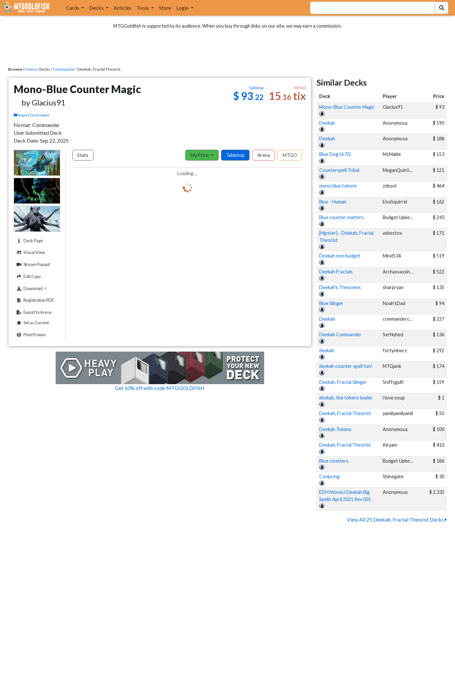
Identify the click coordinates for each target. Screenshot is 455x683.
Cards (73, 8)
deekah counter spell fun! (345, 366)
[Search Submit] (441, 8)
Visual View (30, 252)
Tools (143, 8)
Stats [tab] (82, 155)
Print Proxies (30, 335)
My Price (200, 155)
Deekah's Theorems (340, 287)
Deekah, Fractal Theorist (345, 413)
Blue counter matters (341, 217)
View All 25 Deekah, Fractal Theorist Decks (397, 519)
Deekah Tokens (335, 429)
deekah (326, 350)
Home (31, 69)
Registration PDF (34, 300)
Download (37, 288)
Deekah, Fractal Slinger (343, 382)
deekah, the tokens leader (346, 397)
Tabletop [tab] (235, 155)
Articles (122, 8)
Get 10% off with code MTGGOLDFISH (160, 388)
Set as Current (32, 323)
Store (165, 8)
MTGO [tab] (290, 155)
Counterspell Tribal (339, 170)
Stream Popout (32, 264)
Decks (97, 8)
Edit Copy (28, 276)
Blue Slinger (331, 303)
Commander (64, 69)
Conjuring (329, 476)
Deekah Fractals (336, 271)
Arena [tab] (263, 155)
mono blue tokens (338, 185)
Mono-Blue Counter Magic (347, 107)
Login (183, 8)
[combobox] (368, 8)
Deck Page (29, 241)
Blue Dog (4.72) (335, 154)
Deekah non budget (339, 255)
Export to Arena (33, 312)
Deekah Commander (340, 334)
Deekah (327, 123)
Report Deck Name (32, 115)
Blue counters (333, 461)
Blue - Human (333, 201)
